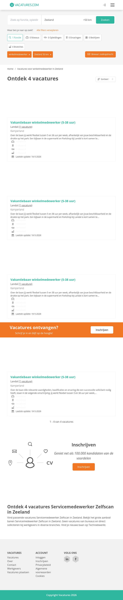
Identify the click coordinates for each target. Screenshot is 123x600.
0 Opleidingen (53, 37)
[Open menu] (113, 4)
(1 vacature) (25, 127)
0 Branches (16, 46)
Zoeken (105, 20)
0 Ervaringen (73, 37)
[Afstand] (87, 20)
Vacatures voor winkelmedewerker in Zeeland (40, 68)
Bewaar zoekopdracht (100, 54)
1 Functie (15, 37)
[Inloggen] (104, 5)
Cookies (40, 576)
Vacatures (13, 557)
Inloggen (40, 557)
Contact (11, 565)
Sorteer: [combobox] (106, 79)
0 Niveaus (32, 37)
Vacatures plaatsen (18, 572)
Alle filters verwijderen (47, 30)
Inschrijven (102, 330)
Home (10, 68)
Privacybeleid (43, 565)
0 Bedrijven (93, 37)
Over (10, 561)
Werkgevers (14, 568)
